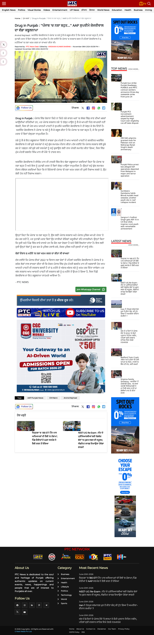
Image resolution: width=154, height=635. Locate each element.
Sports (62, 603)
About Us (80, 629)
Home (17, 18)
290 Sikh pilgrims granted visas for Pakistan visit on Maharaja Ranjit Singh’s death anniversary (128, 144)
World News (103, 10)
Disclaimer (101, 629)
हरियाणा (84, 10)
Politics (21, 10)
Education (117, 10)
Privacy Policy (123, 629)
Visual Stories (34, 10)
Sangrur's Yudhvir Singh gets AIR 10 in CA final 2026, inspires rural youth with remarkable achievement (130, 223)
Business (138, 10)
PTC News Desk (32, 47)
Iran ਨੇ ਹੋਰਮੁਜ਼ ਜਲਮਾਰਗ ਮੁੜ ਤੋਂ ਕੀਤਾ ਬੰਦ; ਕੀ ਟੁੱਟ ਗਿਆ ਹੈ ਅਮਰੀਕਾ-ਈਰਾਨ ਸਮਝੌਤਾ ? (130, 312)
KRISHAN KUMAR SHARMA (59, 47)
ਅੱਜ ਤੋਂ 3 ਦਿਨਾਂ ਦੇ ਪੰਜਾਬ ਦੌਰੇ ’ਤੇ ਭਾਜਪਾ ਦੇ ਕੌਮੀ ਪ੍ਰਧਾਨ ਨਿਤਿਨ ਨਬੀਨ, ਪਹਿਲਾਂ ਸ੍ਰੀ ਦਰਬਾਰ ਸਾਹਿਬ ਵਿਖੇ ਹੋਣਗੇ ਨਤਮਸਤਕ (129, 337)
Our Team (112, 629)
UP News (74, 10)
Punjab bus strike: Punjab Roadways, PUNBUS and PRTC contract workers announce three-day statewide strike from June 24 (130, 90)
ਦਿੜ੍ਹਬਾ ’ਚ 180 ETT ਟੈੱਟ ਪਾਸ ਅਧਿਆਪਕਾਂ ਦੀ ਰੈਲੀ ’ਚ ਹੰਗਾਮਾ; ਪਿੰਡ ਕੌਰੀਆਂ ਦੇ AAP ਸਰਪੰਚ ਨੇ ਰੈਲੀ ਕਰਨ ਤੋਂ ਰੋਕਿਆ (130, 263)
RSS (83, 632)
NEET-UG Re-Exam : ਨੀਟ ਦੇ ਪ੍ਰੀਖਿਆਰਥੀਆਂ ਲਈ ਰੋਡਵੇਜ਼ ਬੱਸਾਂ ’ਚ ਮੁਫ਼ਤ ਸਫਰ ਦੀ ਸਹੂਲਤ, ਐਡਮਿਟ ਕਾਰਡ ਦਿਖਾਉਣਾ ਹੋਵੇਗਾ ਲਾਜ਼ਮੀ (130, 288)
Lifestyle (63, 587)
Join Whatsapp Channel (91, 289)
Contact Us (90, 629)
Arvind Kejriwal (70, 398)
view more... (133, 69)
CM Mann (53, 398)
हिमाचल (92, 10)
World (62, 599)
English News (8, 10)
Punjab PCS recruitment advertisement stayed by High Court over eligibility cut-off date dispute (130, 117)
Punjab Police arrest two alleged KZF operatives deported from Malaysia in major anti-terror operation (130, 170)
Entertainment (59, 10)
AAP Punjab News (35, 398)
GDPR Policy (74, 632)
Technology (65, 595)
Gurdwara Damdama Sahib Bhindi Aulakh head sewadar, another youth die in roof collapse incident (129, 196)
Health (128, 10)
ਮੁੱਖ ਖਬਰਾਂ (26, 18)
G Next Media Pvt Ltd (23, 631)
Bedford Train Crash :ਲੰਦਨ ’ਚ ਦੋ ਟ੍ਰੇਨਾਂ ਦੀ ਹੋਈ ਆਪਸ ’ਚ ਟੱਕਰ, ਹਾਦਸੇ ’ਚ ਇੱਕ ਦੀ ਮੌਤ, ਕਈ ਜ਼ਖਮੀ (130, 360)
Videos (46, 10)
